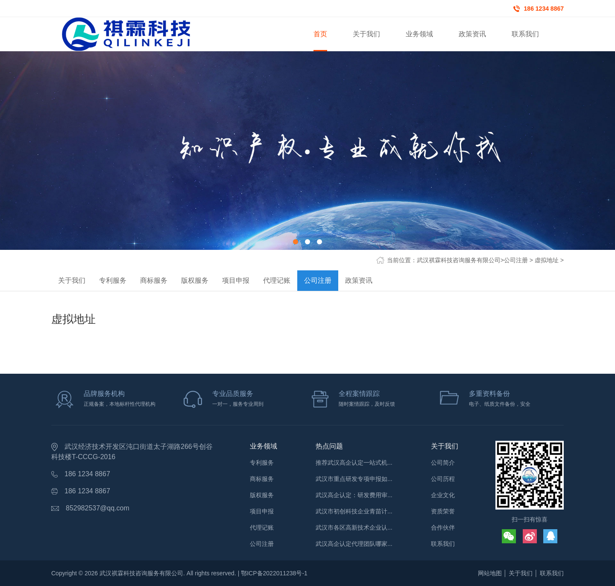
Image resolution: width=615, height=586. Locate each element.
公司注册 (516, 260)
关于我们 (71, 280)
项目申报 (235, 280)
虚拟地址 (547, 260)
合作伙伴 (443, 527)
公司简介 (443, 462)
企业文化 (443, 495)
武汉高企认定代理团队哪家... (354, 543)
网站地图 (490, 573)
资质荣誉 (443, 511)
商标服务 (153, 280)
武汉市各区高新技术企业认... (354, 527)
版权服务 (194, 280)
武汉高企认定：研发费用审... (354, 495)
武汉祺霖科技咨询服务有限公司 (459, 260)
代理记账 (276, 280)
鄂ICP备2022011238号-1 (274, 573)
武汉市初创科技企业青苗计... (354, 511)
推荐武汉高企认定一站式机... (354, 462)
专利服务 (112, 280)
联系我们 (443, 543)
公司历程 (443, 478)
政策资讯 (358, 280)
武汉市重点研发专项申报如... (354, 478)
